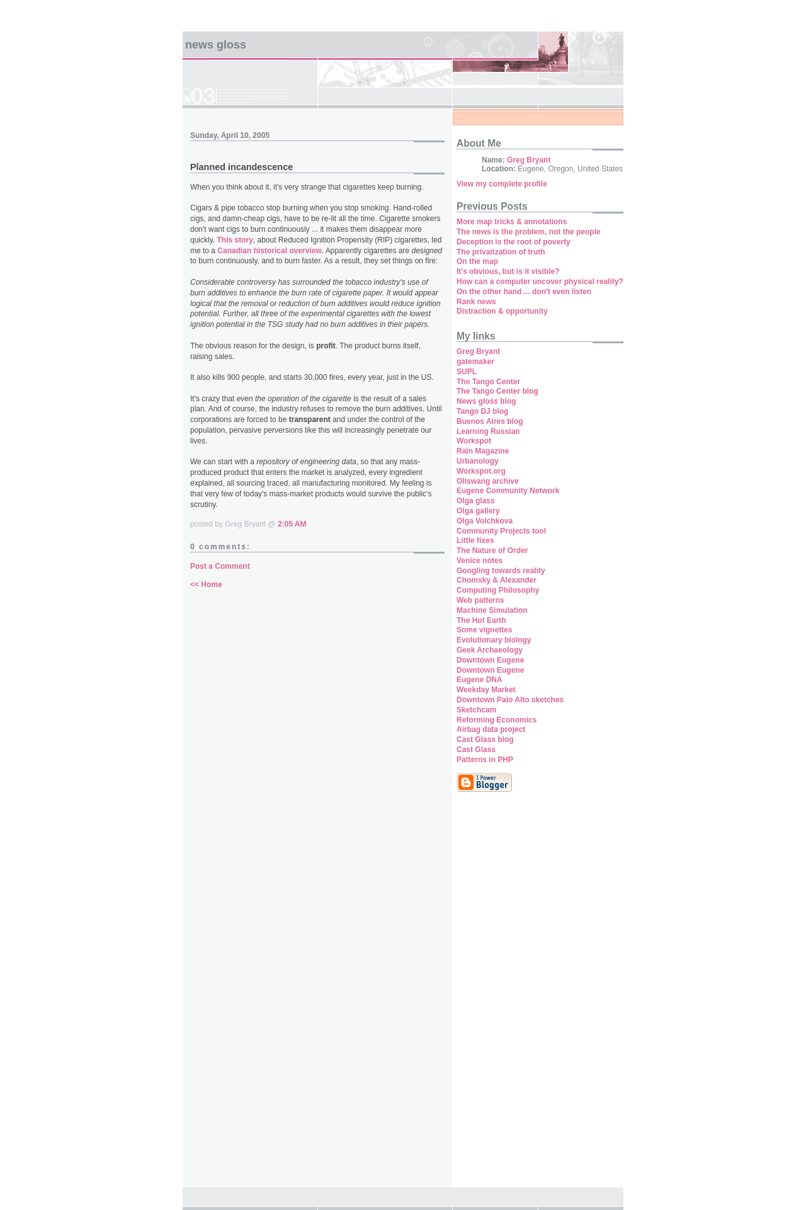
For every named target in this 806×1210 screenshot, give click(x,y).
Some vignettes (485, 629)
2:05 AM (292, 524)
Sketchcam (476, 709)
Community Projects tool (501, 531)
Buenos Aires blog (490, 421)
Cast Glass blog (485, 739)
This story (235, 240)
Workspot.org (481, 471)
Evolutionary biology (494, 640)
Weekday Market (486, 689)
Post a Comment (220, 566)
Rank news (476, 301)
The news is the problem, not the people (529, 231)
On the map (477, 261)
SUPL (467, 371)
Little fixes (475, 540)
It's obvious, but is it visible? (508, 271)
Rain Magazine (483, 451)
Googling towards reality (501, 570)
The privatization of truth (501, 252)
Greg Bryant (528, 160)
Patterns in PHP (485, 759)
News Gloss (215, 44)
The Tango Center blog (497, 391)
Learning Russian (488, 431)
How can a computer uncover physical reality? (540, 281)
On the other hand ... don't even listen (524, 291)
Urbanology (478, 461)
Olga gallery (478, 510)
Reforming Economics (496, 720)
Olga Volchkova (485, 521)
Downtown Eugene (490, 660)
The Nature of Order (492, 550)
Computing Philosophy (498, 590)
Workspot (474, 441)
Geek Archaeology (490, 650)
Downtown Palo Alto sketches (510, 699)
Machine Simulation (492, 610)
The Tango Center (488, 381)
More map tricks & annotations (512, 221)
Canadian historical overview (269, 250)
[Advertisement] (494, 996)
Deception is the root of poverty (513, 241)
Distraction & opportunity (502, 311)
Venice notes (479, 560)
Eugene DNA (479, 679)
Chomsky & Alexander (496, 580)
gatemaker (475, 361)
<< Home (206, 584)
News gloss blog (486, 401)
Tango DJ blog (482, 411)
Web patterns (480, 600)
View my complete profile (502, 184)
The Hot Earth (481, 620)
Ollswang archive (488, 481)
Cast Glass (476, 749)
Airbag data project (491, 729)
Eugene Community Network (508, 490)
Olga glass (476, 500)
